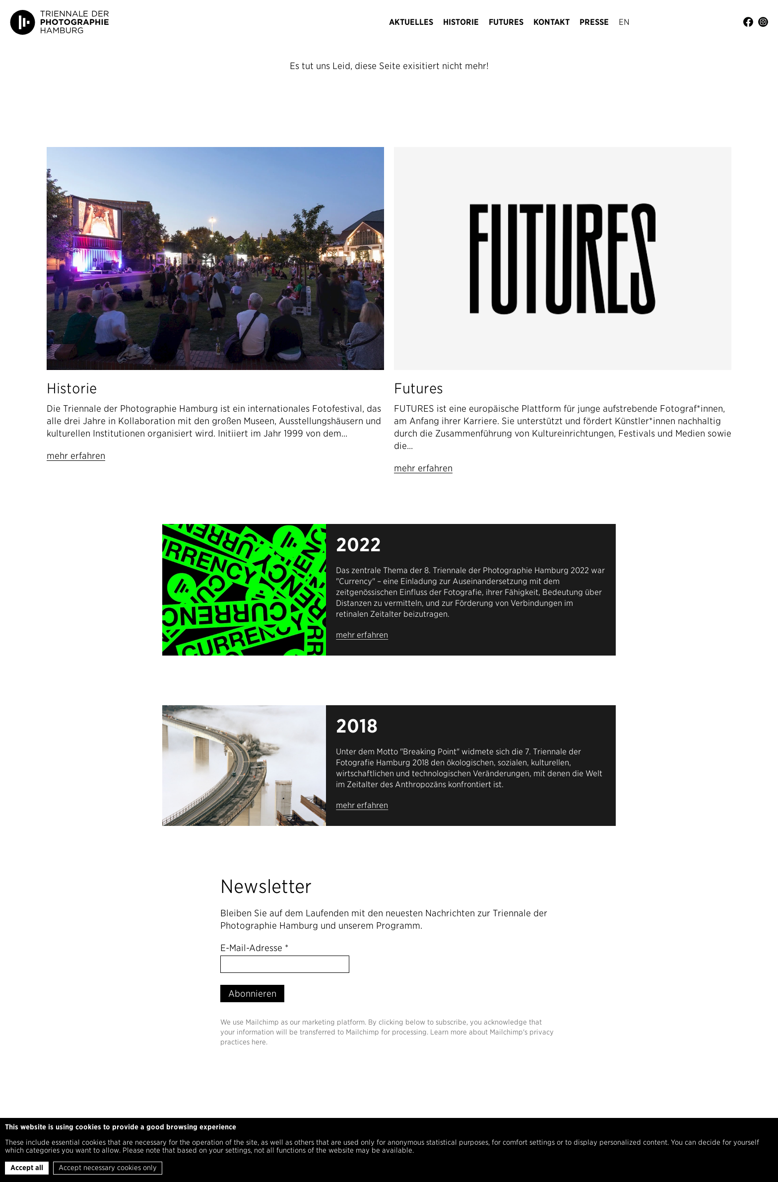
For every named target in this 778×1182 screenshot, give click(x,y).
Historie (461, 22)
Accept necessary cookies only (108, 1168)
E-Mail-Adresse (254, 948)
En (624, 22)
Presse (594, 22)
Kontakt (551, 22)
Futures (506, 22)
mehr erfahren (76, 455)
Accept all (26, 1168)
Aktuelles (411, 22)
